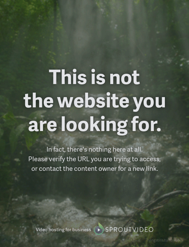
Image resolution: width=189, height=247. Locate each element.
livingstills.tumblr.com (165, 240)
